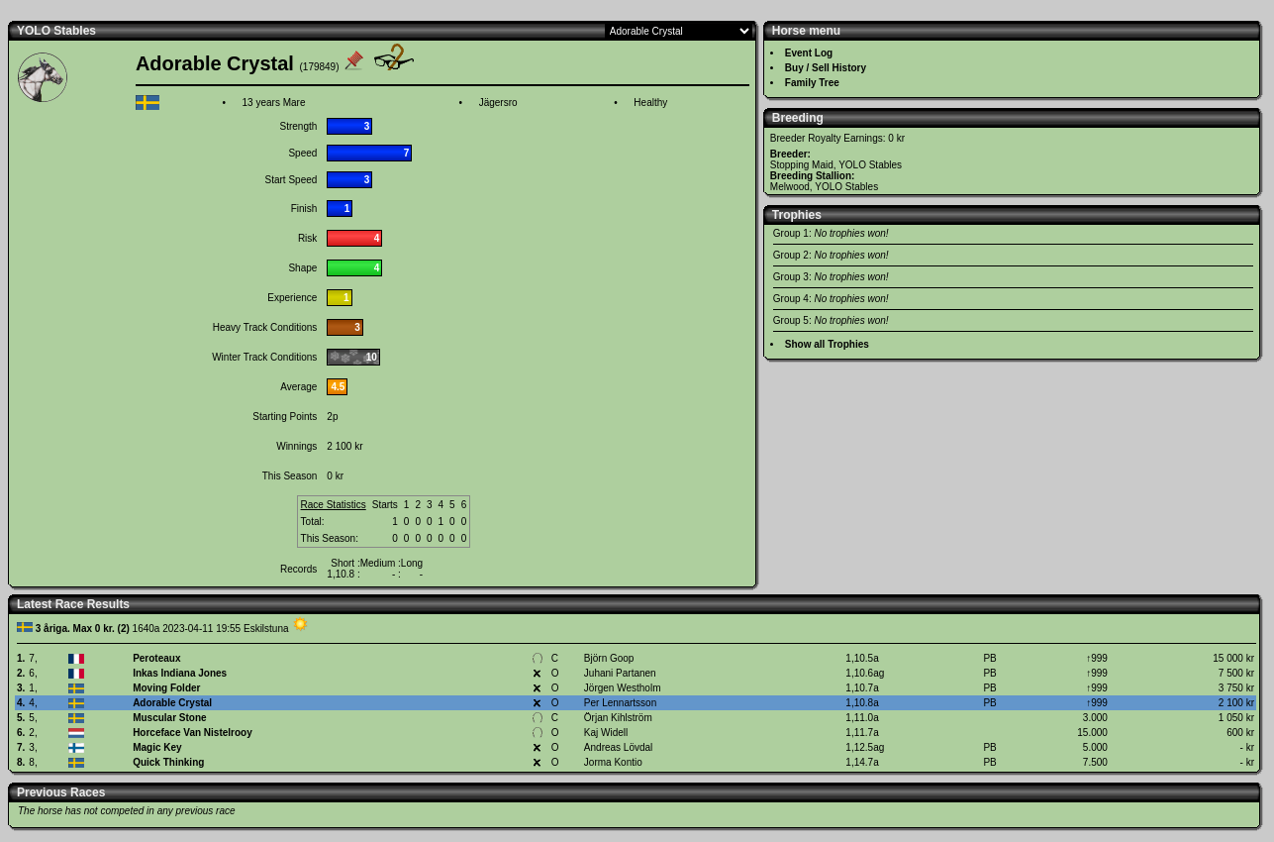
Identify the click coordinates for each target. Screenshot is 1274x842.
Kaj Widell (606, 732)
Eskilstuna (266, 628)
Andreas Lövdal (618, 747)
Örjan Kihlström (618, 717)
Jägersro (498, 102)
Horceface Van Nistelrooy (192, 732)
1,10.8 (340, 574)
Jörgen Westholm (622, 688)
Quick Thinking (168, 762)
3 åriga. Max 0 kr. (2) (83, 628)
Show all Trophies (827, 344)
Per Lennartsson (620, 702)
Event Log (809, 53)
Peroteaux (156, 658)
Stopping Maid (801, 164)
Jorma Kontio (613, 762)
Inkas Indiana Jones (180, 673)
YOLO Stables (56, 31)
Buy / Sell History (825, 67)
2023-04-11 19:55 (201, 628)
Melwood (790, 186)
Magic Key (157, 747)
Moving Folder (166, 688)
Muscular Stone (169, 717)
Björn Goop (609, 658)
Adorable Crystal (172, 702)
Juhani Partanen (620, 673)
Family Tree (812, 82)
